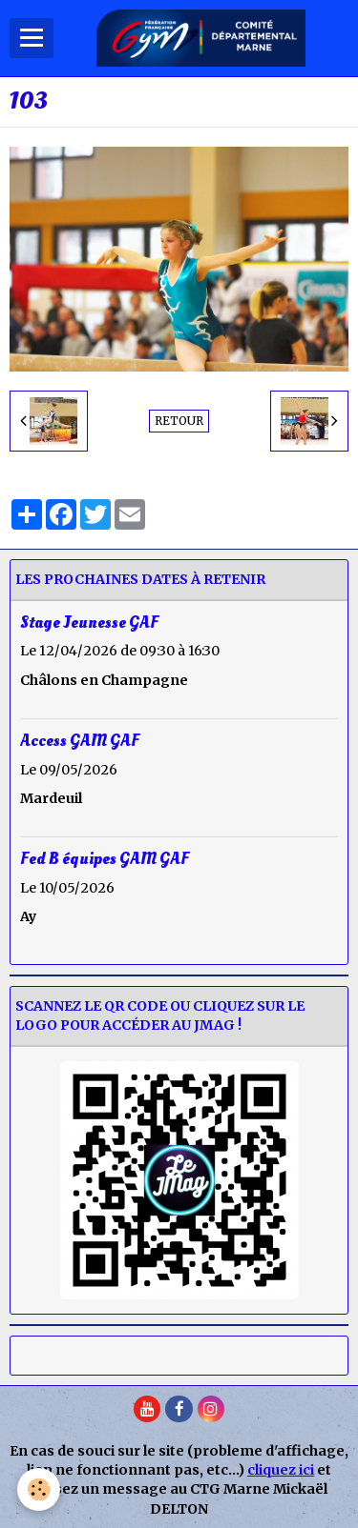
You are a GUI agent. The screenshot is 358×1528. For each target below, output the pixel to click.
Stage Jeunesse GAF (89, 622)
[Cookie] (38, 1489)
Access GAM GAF (79, 740)
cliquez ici (280, 1469)
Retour (179, 420)
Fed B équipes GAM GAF (104, 859)
